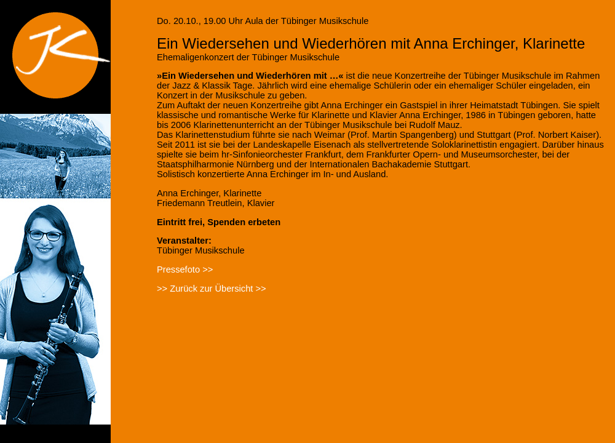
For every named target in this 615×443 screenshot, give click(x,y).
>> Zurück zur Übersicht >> (211, 288)
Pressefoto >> (185, 269)
